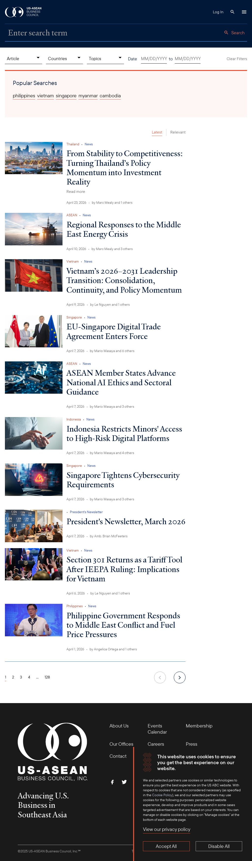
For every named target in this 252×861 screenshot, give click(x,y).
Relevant (178, 132)
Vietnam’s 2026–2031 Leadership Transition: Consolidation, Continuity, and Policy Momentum (124, 280)
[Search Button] (232, 12)
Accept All (166, 846)
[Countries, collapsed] (64, 58)
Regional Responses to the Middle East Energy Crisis (123, 229)
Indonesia (73, 419)
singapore (66, 96)
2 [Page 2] (13, 677)
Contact (118, 756)
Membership (199, 726)
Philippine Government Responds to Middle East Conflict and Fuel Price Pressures (123, 625)
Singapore (74, 317)
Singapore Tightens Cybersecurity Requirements (122, 480)
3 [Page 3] (21, 677)
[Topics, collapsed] (105, 58)
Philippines (74, 606)
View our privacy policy (166, 829)
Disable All (219, 846)
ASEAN (71, 215)
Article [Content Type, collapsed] (13, 58)
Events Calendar (157, 729)
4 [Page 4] (29, 677)
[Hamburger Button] (244, 12)
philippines (24, 96)
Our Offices (121, 744)
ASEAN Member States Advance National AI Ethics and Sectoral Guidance (121, 382)
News (89, 144)
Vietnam (72, 261)
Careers (156, 744)
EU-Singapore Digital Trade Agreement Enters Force (113, 331)
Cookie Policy (162, 795)
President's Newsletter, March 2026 (126, 521)
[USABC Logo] (23, 11)
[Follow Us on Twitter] (124, 782)
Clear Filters (237, 58)
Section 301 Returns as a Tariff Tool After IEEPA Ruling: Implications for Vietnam (124, 569)
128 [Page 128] (47, 677)
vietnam (45, 96)
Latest (157, 132)
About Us (119, 726)
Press (191, 744)
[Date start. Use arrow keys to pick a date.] (154, 59)
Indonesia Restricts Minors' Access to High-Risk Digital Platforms (124, 433)
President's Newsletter (86, 512)
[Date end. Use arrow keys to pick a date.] (188, 59)
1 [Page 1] (5, 677)
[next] (180, 677)
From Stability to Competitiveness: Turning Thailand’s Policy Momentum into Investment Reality (124, 167)
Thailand (72, 144)
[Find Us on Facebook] (112, 782)
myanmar (88, 96)
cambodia (110, 96)
